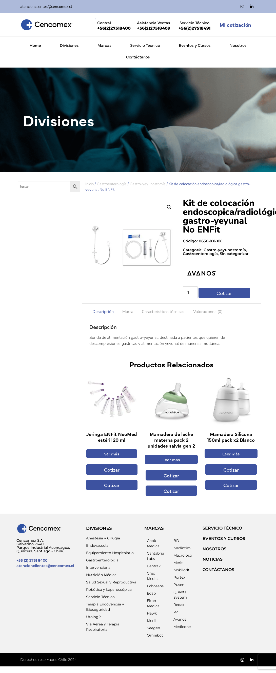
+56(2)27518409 (153, 28)
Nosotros (238, 45)
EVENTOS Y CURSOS (224, 538)
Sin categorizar (234, 253)
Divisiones (69, 45)
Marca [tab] (127, 311)
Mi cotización (235, 24)
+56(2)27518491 (194, 28)
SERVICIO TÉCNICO (222, 528)
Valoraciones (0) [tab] (208, 311)
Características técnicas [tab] (163, 311)
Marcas (104, 45)
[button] (169, 207)
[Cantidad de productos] (190, 292)
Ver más (111, 453)
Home (35, 45)
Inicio (89, 183)
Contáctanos (138, 56)
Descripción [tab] (103, 311)
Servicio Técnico (145, 45)
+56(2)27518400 (114, 28)
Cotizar (224, 292)
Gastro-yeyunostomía (148, 183)
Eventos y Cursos (195, 45)
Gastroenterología (112, 183)
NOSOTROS (214, 548)
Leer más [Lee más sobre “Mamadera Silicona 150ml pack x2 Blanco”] (231, 453)
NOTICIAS (213, 559)
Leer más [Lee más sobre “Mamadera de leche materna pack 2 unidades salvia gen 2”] (171, 459)
